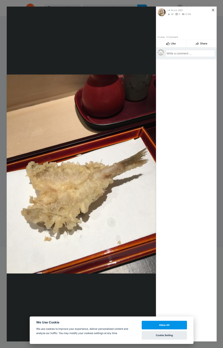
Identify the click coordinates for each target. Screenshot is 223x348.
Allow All (164, 325)
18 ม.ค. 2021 (176, 10)
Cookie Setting (164, 335)
